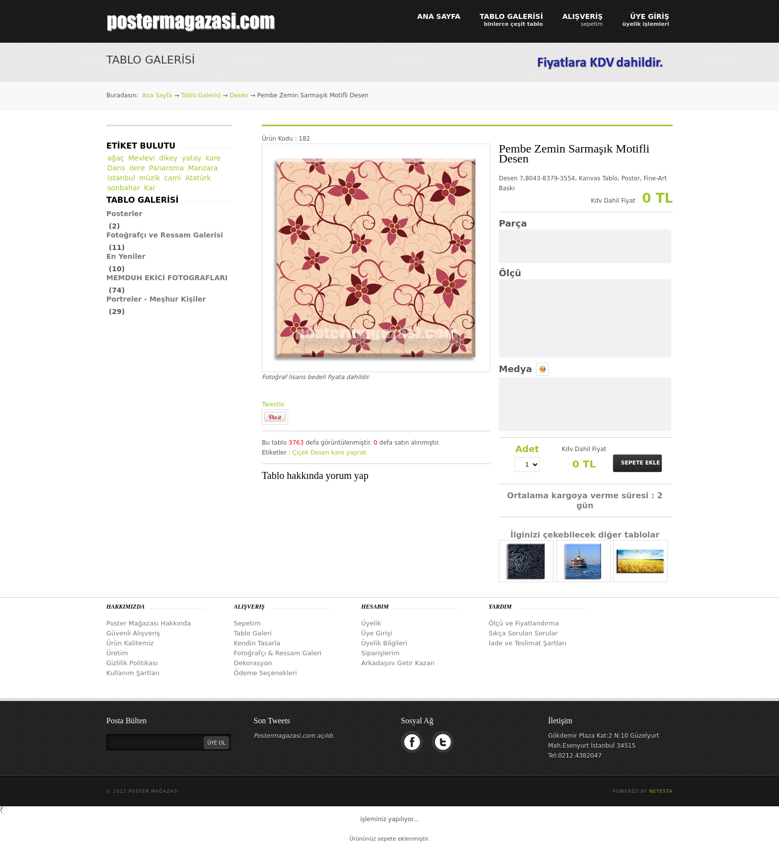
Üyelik (371, 623)
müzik (149, 178)
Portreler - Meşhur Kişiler (156, 299)
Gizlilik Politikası (132, 663)
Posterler (124, 214)
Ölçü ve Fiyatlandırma (524, 623)
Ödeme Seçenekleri (265, 673)
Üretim (117, 653)
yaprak (356, 452)
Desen (239, 95)
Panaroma (166, 168)
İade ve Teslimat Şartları (528, 643)
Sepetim (247, 623)
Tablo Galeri (253, 633)
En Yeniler (126, 256)
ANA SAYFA (439, 16)
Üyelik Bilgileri (384, 643)
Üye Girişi (376, 633)
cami (172, 178)
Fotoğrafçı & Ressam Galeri (278, 653)
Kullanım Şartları (132, 673)
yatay (191, 158)
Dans (116, 168)
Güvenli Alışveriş (133, 633)
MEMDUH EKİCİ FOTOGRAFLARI (167, 278)
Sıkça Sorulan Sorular (523, 633)
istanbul (121, 178)
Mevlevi (141, 158)
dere (137, 168)
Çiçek (301, 452)
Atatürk (198, 178)
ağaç (115, 158)
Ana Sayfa (157, 95)
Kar (150, 188)
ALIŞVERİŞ (582, 19)
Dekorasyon (253, 663)
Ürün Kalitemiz (130, 643)
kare (337, 452)
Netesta (661, 791)
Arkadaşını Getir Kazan (398, 663)
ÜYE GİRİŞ (645, 19)
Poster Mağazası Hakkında (148, 623)
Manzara (203, 168)
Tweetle (273, 404)
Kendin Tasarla (257, 643)
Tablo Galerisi (201, 95)
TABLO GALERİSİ (511, 19)
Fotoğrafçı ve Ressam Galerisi (164, 235)
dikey (168, 158)
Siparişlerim (380, 653)
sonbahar (123, 188)
